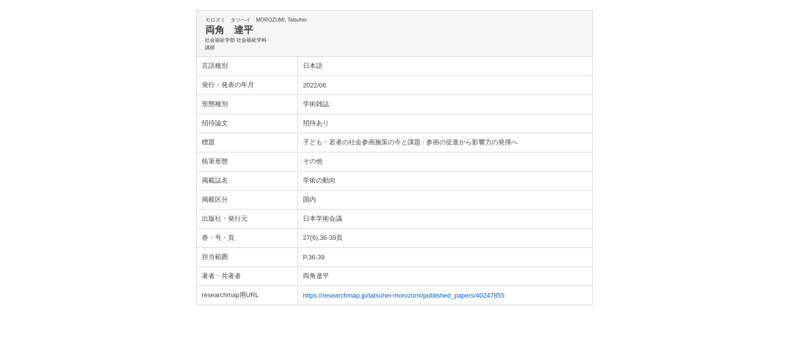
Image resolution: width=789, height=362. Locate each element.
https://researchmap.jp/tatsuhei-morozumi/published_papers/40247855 (404, 295)
